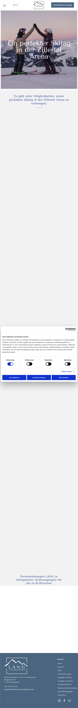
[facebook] (64, 701)
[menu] (4, 5)
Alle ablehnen (14, 377)
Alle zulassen (64, 377)
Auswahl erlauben (39, 377)
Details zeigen (66, 371)
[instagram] (59, 701)
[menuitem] (67, 663)
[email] (69, 701)
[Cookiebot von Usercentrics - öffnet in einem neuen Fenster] (67, 329)
